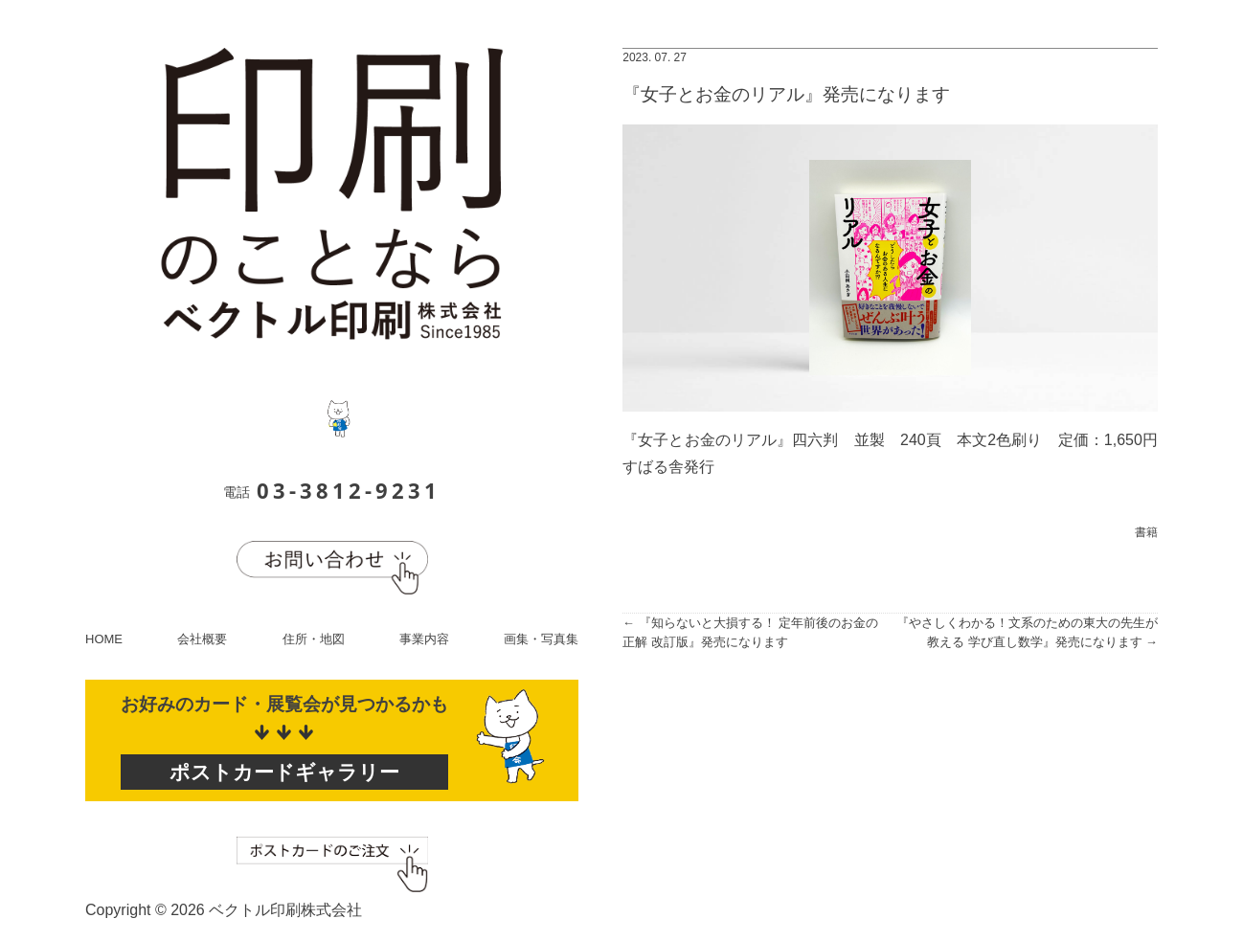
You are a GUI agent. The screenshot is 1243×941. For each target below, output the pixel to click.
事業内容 (424, 639)
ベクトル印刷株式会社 (285, 910)
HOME (104, 639)
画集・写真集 (541, 639)
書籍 (1146, 532)
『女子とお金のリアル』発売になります (786, 94)
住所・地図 (313, 639)
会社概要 (202, 639)
